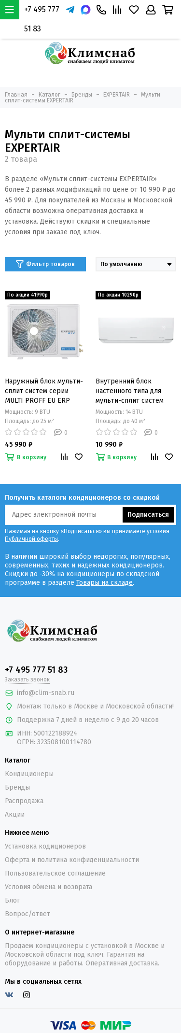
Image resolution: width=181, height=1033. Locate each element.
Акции (15, 814)
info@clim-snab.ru (45, 693)
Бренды (17, 787)
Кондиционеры (29, 774)
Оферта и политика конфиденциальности (72, 860)
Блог (12, 900)
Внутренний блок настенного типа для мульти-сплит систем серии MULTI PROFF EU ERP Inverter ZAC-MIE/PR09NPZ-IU (131, 391)
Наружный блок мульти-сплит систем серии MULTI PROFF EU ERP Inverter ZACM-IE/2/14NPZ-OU (44, 391)
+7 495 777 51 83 (41, 19)
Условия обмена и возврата (48, 887)
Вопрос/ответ (27, 914)
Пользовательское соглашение (55, 873)
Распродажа (24, 801)
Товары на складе (104, 583)
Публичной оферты (31, 539)
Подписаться (148, 514)
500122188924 (55, 733)
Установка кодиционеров (45, 846)
